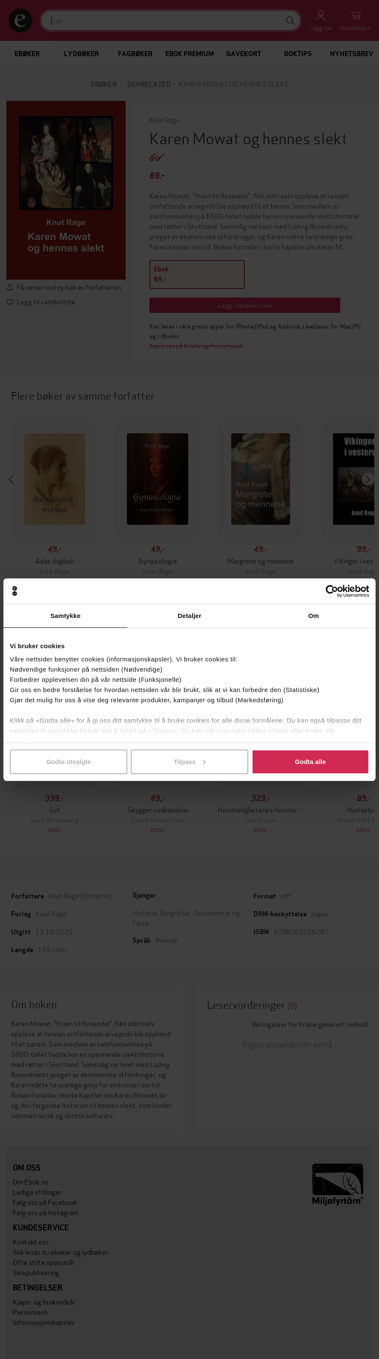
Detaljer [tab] (189, 615)
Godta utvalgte (68, 761)
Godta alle (310, 761)
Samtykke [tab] (65, 615)
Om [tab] (313, 615)
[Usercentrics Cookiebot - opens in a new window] (332, 591)
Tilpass (190, 761)
